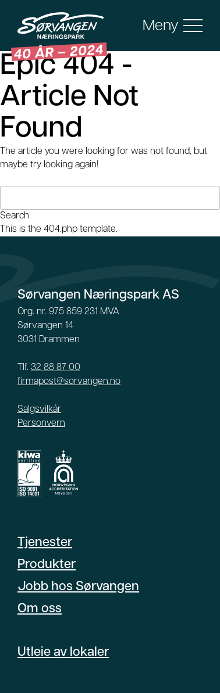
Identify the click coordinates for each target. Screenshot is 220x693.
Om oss (39, 609)
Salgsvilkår (39, 409)
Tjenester (44, 543)
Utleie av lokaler (63, 652)
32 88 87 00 (55, 367)
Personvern (41, 423)
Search (14, 216)
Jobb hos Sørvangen (78, 587)
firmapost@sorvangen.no (68, 381)
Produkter (46, 565)
